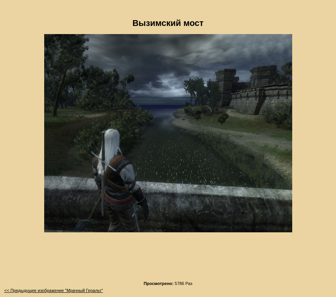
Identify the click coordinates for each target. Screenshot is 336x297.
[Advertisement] (168, 259)
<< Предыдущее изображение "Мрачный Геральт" (53, 290)
